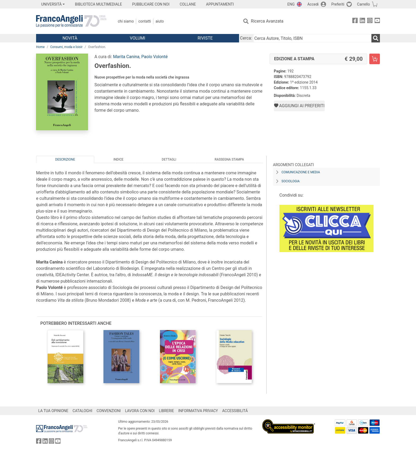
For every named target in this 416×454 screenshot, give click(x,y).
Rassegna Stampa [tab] (229, 159)
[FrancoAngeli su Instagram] (369, 21)
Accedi (313, 4)
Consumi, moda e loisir (66, 47)
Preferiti (337, 4)
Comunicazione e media (300, 172)
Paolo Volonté (154, 56)
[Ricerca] (375, 38)
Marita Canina (126, 56)
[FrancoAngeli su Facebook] (355, 21)
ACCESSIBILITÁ (235, 411)
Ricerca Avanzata (267, 21)
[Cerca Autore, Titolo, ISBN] (312, 38)
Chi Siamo (126, 21)
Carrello (363, 4)
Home (40, 47)
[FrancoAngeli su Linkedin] (362, 21)
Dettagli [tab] (169, 159)
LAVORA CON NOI (140, 411)
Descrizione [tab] (65, 159)
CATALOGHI (82, 411)
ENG (290, 4)
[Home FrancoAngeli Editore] (71, 21)
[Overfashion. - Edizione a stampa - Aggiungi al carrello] (374, 59)
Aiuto (159, 21)
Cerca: (246, 38)
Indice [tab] (118, 159)
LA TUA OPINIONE (53, 411)
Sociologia (290, 181)
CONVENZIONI (109, 411)
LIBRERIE (166, 411)
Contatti (144, 21)
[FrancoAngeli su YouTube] (377, 21)
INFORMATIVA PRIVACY (198, 411)
